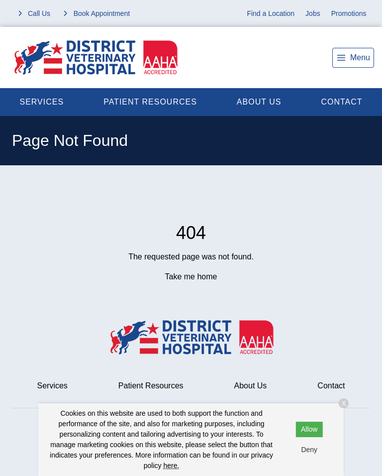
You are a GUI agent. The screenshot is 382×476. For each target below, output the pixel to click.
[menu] (353, 58)
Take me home (191, 276)
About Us (259, 102)
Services (42, 102)
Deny (309, 450)
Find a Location (270, 13)
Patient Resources (150, 102)
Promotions (349, 13)
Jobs (312, 13)
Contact (331, 385)
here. (171, 466)
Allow (309, 429)
